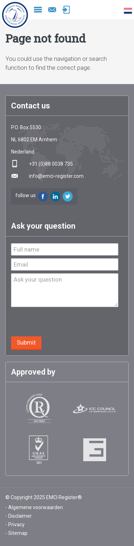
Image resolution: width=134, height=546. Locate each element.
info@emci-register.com (52, 9)
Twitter (68, 196)
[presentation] (65, 322)
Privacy (16, 524)
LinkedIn (55, 196)
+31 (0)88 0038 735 (51, 164)
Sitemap (18, 533)
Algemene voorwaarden (35, 507)
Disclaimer (20, 516)
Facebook (43, 196)
